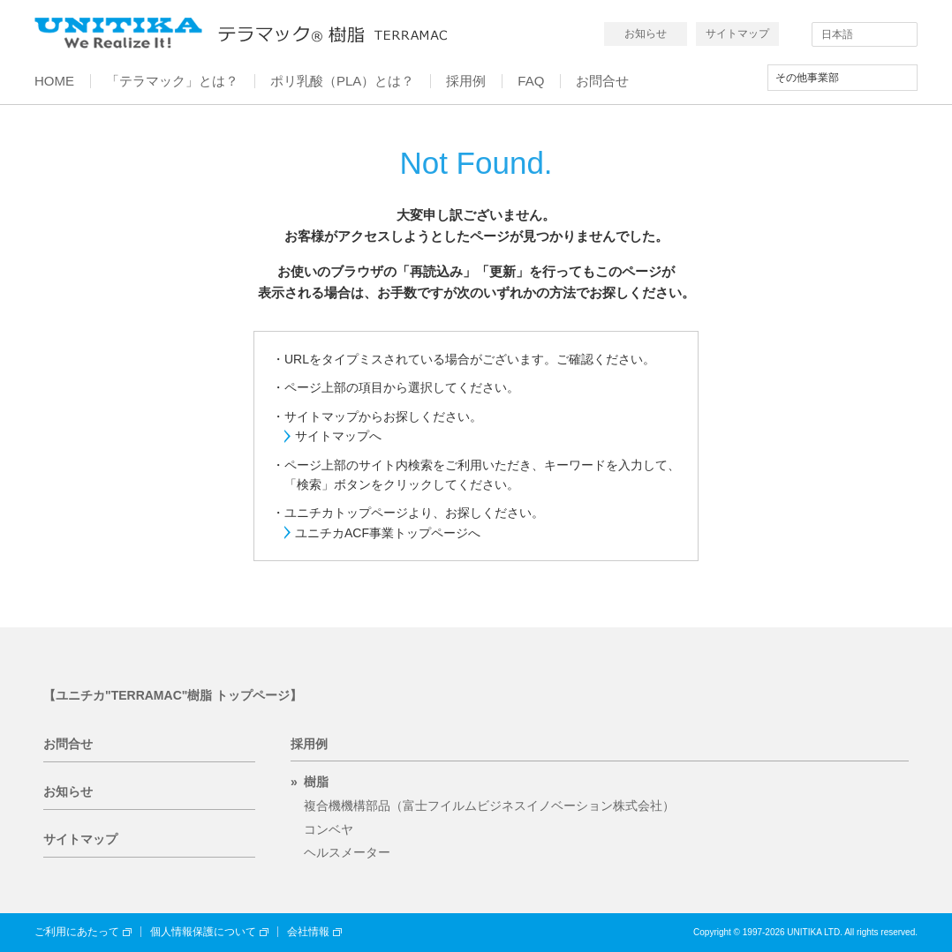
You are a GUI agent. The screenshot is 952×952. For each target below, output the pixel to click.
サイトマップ (737, 33)
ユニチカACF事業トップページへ (387, 533)
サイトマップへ (338, 436)
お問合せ (68, 744)
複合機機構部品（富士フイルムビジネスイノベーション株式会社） (489, 805)
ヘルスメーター (347, 852)
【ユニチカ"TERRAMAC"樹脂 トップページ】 (172, 695)
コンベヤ (328, 829)
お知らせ (645, 33)
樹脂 (316, 782)
